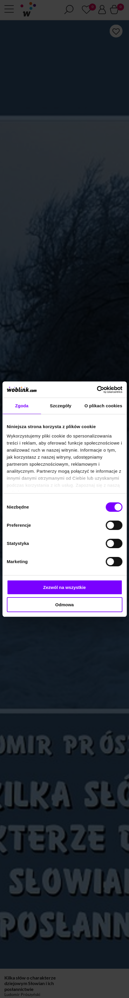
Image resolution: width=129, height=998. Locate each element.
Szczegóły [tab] (60, 405)
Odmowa (64, 604)
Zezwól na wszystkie (64, 587)
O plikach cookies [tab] (103, 405)
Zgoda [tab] (22, 405)
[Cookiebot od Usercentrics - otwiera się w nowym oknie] (96, 390)
